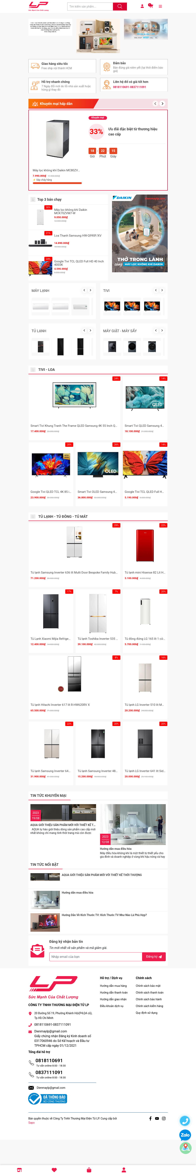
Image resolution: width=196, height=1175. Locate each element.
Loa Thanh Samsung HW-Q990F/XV (77, 316)
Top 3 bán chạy (49, 280)
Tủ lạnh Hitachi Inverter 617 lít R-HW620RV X (60, 786)
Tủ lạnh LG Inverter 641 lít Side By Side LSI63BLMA (158, 852)
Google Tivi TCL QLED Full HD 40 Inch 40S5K (79, 344)
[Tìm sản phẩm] (90, 7)
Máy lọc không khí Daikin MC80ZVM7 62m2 (62, 251)
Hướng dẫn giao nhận (113, 1034)
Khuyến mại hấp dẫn (56, 185)
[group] (98, 44)
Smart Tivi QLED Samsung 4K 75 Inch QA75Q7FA (157, 506)
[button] (162, 185)
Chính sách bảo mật (148, 1021)
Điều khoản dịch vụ (111, 1041)
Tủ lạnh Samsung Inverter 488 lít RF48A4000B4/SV (111, 852)
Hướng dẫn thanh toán (114, 1027)
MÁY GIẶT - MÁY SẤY (120, 412)
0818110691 (49, 1096)
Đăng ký (154, 992)
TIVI (106, 372)
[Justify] (119, 7)
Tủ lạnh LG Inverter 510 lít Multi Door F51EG (153, 786)
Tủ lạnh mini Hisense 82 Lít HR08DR (148, 653)
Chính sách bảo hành (149, 1034)
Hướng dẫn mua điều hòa (116, 893)
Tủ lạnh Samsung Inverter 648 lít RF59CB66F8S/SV (64, 852)
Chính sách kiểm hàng (149, 1041)
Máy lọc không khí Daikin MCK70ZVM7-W (70, 292)
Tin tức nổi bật (44, 909)
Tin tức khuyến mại (48, 877)
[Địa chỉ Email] (107, 992)
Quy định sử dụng (147, 1048)
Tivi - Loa (46, 451)
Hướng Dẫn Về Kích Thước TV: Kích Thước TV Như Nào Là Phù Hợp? (104, 955)
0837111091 (49, 1108)
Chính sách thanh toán (150, 1027)
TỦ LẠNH (39, 412)
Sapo (31, 1158)
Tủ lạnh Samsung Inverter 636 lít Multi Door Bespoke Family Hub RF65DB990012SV (86, 653)
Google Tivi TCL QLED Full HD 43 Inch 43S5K (154, 573)
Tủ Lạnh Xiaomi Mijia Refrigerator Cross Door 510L (64, 720)
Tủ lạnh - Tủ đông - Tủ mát (63, 597)
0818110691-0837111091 (129, 167)
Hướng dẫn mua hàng (113, 1021)
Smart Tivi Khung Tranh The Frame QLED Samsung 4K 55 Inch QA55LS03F (80, 506)
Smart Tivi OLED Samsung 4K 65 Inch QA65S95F (110, 573)
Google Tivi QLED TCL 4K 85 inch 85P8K (57, 573)
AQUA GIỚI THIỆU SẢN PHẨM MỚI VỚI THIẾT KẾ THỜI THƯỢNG (70, 893)
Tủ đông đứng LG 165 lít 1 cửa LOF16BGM (152, 720)
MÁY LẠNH (40, 372)
